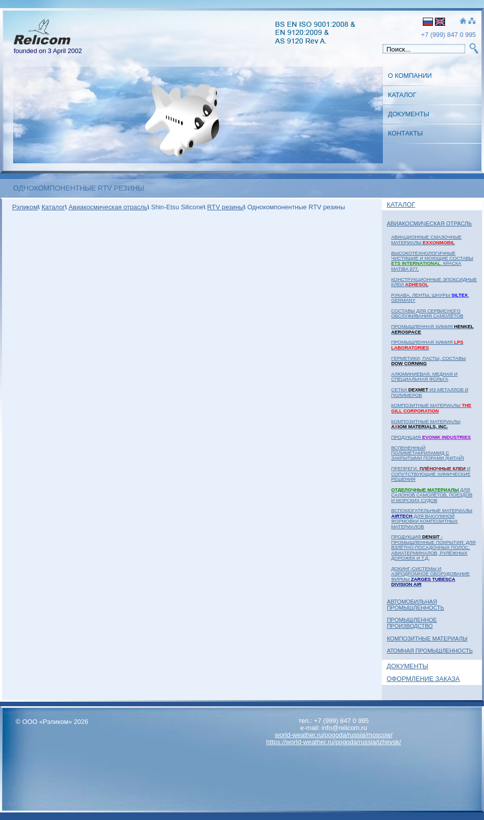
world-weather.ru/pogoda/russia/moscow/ (333, 735)
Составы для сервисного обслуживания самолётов (427, 313)
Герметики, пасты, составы (428, 360)
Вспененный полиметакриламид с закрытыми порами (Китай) (427, 453)
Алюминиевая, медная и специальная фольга (424, 376)
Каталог (402, 95)
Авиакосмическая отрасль (429, 223)
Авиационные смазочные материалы (426, 239)
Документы (408, 114)
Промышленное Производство (412, 623)
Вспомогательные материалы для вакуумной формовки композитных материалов (431, 518)
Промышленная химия (432, 329)
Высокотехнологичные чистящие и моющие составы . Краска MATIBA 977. (432, 260)
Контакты (405, 133)
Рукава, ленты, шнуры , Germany (430, 297)
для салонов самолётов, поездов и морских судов (431, 495)
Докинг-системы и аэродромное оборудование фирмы (430, 576)
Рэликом (25, 207)
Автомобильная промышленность (415, 605)
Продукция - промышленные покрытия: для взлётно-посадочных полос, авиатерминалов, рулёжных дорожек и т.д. (433, 547)
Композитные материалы (431, 407)
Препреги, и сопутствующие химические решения (430, 474)
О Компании (410, 75)
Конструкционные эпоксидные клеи (433, 282)
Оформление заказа (423, 678)
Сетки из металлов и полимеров (429, 392)
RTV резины (225, 207)
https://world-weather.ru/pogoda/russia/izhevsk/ (333, 742)
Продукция (430, 437)
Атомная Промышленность (430, 651)
